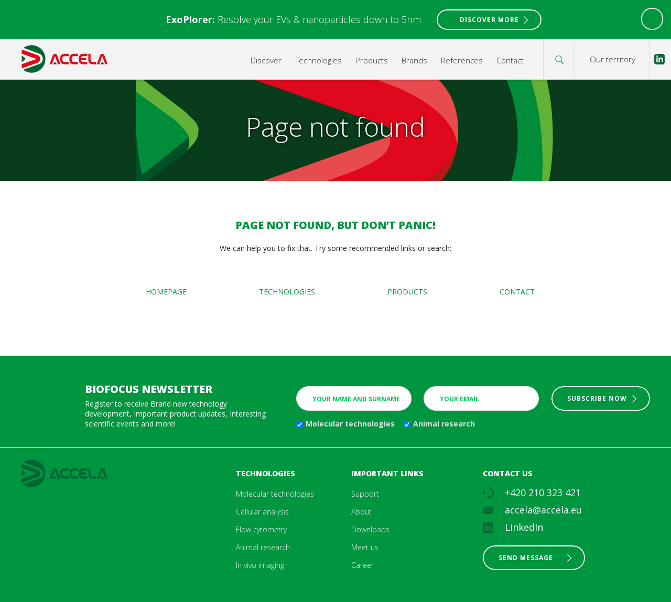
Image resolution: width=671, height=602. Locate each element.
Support (365, 494)
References (462, 60)
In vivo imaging (260, 565)
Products (371, 60)
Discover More (489, 19)
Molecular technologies (350, 424)
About (361, 512)
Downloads (370, 529)
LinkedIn (524, 527)
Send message (526, 557)
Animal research (444, 424)
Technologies (318, 60)
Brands (414, 60)
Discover (266, 60)
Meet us (364, 547)
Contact (510, 60)
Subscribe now (597, 398)
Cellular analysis (262, 512)
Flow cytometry (261, 529)
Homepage (166, 292)
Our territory (612, 59)
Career (362, 565)
